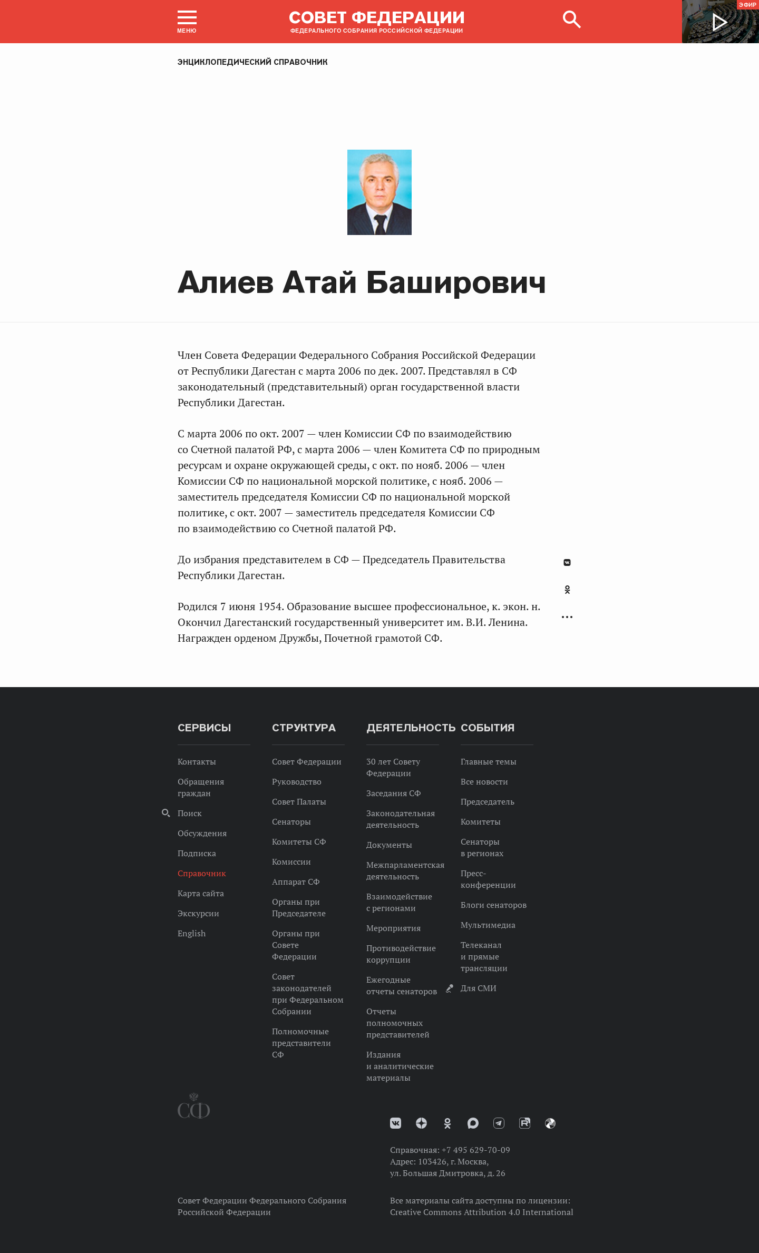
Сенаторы (291, 821)
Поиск (190, 813)
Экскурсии (198, 913)
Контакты (197, 761)
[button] (187, 21)
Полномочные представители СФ (301, 1043)
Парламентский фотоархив (550, 1123)
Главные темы (489, 761)
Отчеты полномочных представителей (398, 1023)
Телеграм (498, 1123)
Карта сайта (201, 893)
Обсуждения (202, 833)
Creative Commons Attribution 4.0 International (481, 1212)
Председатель (487, 801)
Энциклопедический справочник (253, 62)
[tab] (567, 595)
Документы (389, 844)
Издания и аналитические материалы (400, 1066)
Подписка (197, 853)
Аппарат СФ (296, 881)
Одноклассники (567, 589)
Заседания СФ (393, 793)
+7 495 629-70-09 (476, 1149)
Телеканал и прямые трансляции (484, 956)
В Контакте (567, 562)
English (192, 933)
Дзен (421, 1123)
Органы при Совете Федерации (296, 945)
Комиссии (291, 861)
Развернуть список (567, 617)
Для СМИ (479, 988)
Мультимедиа (488, 924)
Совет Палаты (299, 801)
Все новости (484, 781)
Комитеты (481, 821)
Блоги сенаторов (494, 904)
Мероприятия (393, 928)
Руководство (297, 781)
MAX (473, 1123)
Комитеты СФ (299, 841)
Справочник (202, 873)
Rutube (524, 1123)
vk (395, 1123)
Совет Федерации (307, 761)
